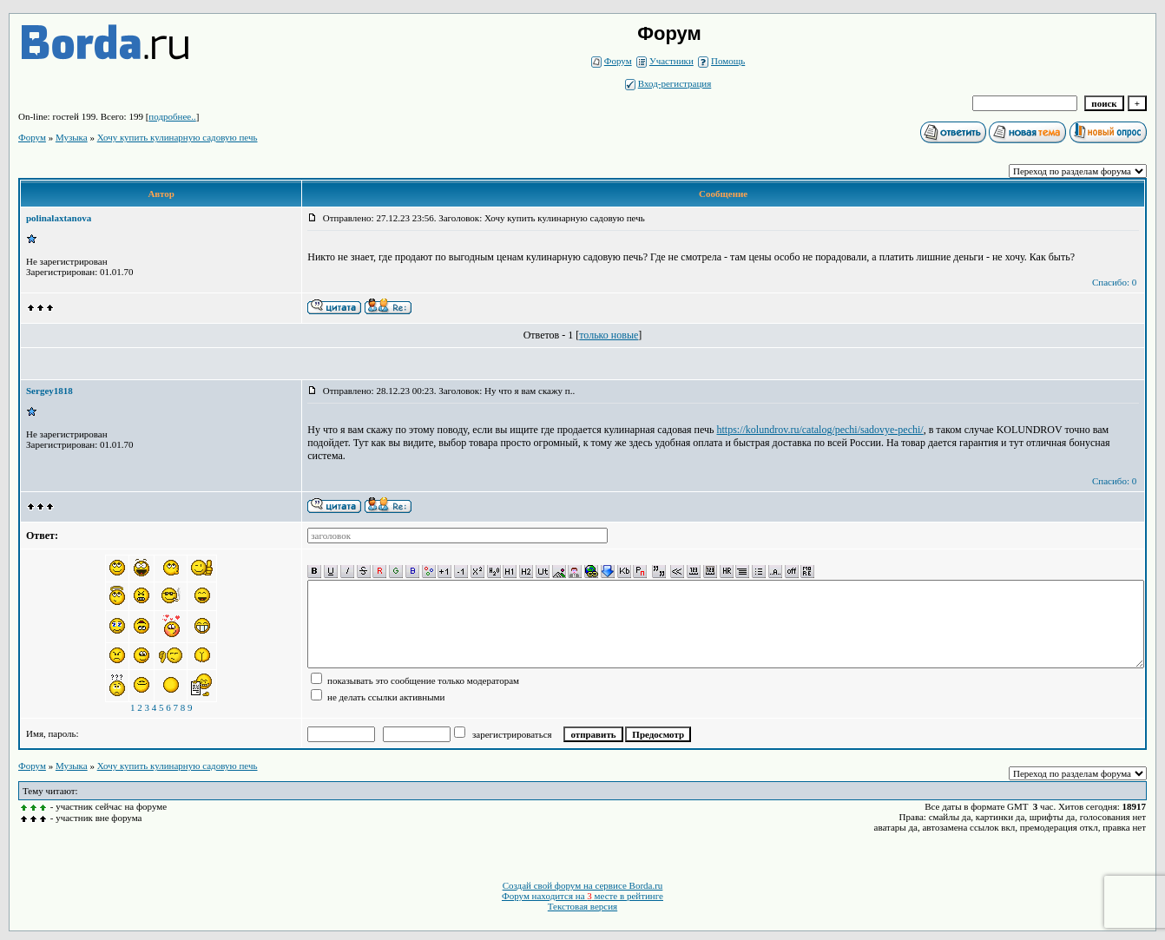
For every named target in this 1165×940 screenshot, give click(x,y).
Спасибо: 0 (1114, 282)
